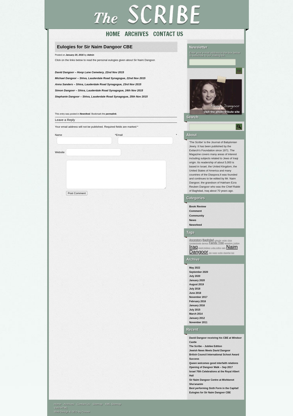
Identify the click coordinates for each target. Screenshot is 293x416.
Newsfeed (85, 114)
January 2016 (197, 305)
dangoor (205, 243)
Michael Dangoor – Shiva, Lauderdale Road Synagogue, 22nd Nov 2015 (100, 78)
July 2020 (194, 276)
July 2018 (194, 288)
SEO (75, 411)
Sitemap (97, 404)
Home (113, 34)
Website (60, 152)
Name (58, 134)
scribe (220, 253)
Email (119, 134)
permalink (111, 114)
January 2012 (197, 318)
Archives (137, 34)
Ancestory (195, 240)
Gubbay (236, 243)
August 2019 (196, 284)
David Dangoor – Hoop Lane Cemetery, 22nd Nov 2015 (89, 72)
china (229, 240)
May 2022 (194, 267)
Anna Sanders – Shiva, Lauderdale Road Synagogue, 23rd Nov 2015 (98, 84)
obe (210, 253)
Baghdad (208, 240)
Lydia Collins (216, 248)
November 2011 (198, 322)
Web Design (61, 411)
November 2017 (198, 297)
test (232, 253)
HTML (64, 407)
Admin (90, 55)
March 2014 (196, 313)
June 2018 (195, 293)
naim (224, 248)
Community (196, 215)
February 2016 (197, 301)
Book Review (197, 206)
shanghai (227, 253)
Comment (195, 210)
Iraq (193, 247)
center (224, 240)
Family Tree (216, 243)
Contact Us (168, 34)
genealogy (228, 243)
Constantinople (195, 243)
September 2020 (198, 272)
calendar (217, 240)
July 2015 (194, 309)
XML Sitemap (113, 404)
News (192, 220)
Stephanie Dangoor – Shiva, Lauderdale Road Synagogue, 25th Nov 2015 (101, 96)
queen (214, 253)
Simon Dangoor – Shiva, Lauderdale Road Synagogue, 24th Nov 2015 (99, 90)
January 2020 (197, 280)
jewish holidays (204, 248)
